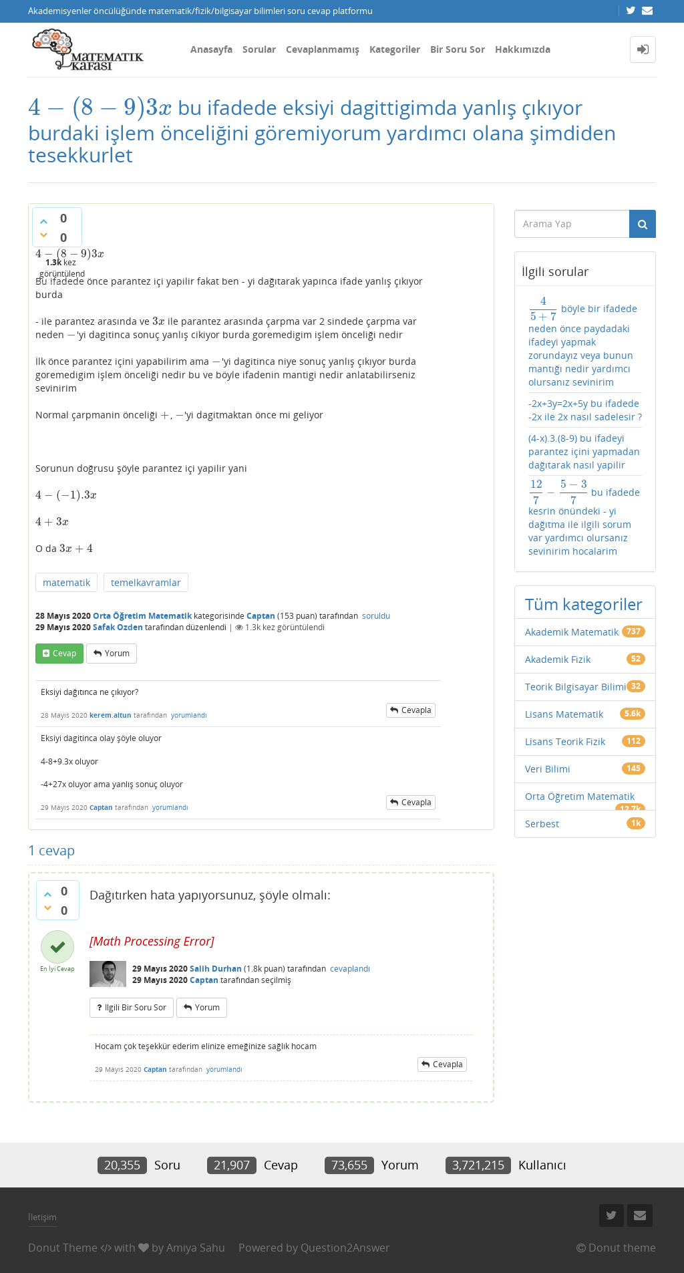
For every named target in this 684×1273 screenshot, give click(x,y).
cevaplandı (350, 968)
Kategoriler (394, 49)
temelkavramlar (146, 582)
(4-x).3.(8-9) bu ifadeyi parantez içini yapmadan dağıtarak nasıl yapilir (584, 451)
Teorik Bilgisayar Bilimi (576, 686)
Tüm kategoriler (584, 604)
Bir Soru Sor (457, 49)
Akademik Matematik (572, 631)
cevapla (416, 710)
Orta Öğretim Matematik (142, 615)
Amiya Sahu (195, 1247)
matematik (66, 582)
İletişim (42, 1217)
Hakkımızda (522, 49)
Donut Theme (63, 1247)
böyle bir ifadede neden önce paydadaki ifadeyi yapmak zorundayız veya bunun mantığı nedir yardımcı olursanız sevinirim (582, 342)
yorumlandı (189, 715)
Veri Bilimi (547, 768)
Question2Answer (345, 1247)
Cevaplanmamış (322, 49)
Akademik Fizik (557, 659)
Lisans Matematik (564, 714)
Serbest (542, 823)
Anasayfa (211, 49)
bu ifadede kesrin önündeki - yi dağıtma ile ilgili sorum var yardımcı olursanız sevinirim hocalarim (584, 519)
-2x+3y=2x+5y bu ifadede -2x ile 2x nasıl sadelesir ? (585, 410)
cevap (64, 653)
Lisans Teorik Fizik (565, 741)
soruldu (376, 615)
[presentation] (100, 107)
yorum (117, 653)
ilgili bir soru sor (135, 1007)
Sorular (259, 49)
